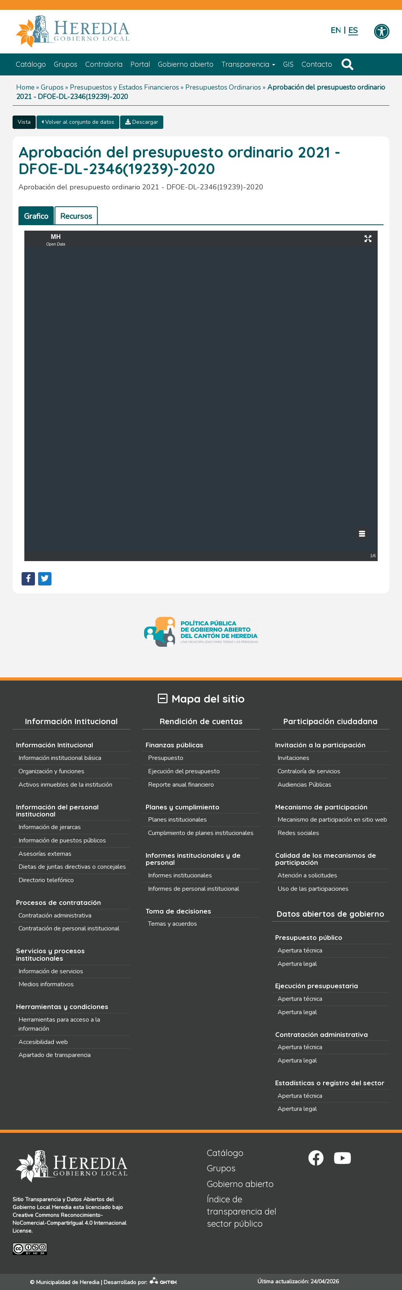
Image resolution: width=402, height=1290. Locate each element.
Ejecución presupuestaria (316, 986)
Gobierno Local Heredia (42, 1207)
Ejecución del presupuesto (184, 771)
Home (25, 87)
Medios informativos (46, 984)
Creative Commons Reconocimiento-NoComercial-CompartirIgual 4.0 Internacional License (69, 1223)
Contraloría (103, 64)
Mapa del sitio (201, 698)
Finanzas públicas (174, 745)
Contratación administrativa (54, 915)
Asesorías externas (44, 854)
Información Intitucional (54, 745)
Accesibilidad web (43, 1042)
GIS (288, 64)
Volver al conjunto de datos (78, 122)
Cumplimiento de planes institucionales (201, 833)
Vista (24, 122)
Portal (140, 64)
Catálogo (31, 64)
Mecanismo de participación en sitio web (332, 819)
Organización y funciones (51, 771)
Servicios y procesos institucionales (50, 954)
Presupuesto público (308, 937)
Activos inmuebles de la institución (65, 784)
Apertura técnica (300, 950)
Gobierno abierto (186, 64)
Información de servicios (50, 971)
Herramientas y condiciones (62, 1006)
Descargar (141, 122)
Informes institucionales (180, 875)
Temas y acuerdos (172, 923)
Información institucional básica (59, 758)
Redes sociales (298, 833)
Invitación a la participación (320, 745)
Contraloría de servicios (309, 771)
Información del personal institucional (57, 810)
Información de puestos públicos (62, 840)
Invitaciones (293, 758)
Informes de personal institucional (193, 888)
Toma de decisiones (178, 911)
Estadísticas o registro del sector (329, 1083)
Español (353, 30)
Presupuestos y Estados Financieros (124, 87)
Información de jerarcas (49, 827)
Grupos (65, 64)
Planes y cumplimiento (182, 807)
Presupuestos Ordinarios (223, 87)
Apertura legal (297, 964)
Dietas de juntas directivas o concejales (72, 866)
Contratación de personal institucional (68, 928)
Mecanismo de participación (321, 807)
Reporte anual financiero (181, 784)
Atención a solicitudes (307, 875)
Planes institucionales (177, 819)
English (335, 30)
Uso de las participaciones (313, 888)
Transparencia (248, 64)
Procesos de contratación (58, 902)
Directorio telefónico (46, 880)
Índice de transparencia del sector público (241, 1211)
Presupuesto (165, 758)
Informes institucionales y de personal (193, 859)
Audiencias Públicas (304, 784)
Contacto (317, 64)
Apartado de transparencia (54, 1055)
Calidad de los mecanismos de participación (325, 859)
